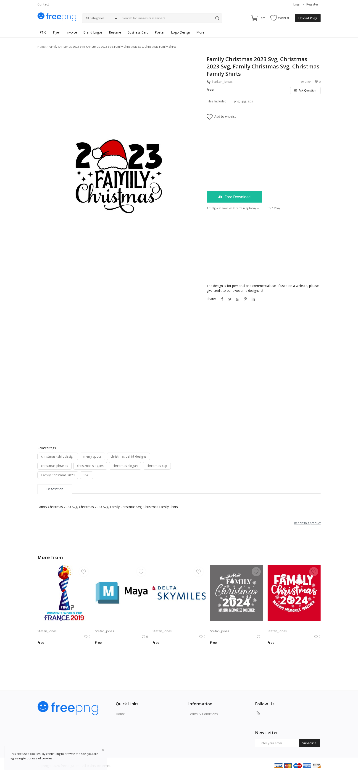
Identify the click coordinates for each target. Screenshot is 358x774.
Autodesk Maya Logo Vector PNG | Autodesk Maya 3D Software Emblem (121, 625)
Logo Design (180, 32)
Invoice (71, 32)
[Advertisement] (118, 87)
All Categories (95, 18)
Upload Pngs (307, 18)
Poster (160, 32)
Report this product (307, 523)
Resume (115, 32)
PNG (43, 32)
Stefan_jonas (221, 81)
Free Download (234, 196)
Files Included (216, 101)
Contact (43, 4)
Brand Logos (93, 32)
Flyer (56, 32)
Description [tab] (54, 489)
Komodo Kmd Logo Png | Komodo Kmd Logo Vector (63, 625)
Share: (211, 299)
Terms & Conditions (203, 714)
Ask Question (305, 90)
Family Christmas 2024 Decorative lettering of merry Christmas (236, 625)
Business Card (137, 32)
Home (41, 46)
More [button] (200, 32)
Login (297, 4)
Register (312, 4)
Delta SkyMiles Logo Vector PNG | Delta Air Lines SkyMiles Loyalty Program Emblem (179, 625)
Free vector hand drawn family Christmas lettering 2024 (294, 625)
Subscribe (309, 743)
